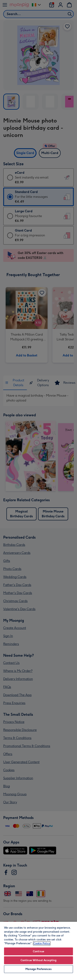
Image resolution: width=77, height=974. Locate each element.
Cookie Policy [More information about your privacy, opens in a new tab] (41, 943)
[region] (38, 947)
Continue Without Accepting (38, 960)
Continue (38, 951)
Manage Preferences (38, 969)
